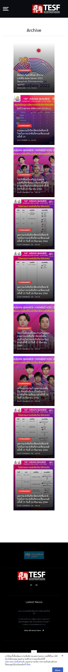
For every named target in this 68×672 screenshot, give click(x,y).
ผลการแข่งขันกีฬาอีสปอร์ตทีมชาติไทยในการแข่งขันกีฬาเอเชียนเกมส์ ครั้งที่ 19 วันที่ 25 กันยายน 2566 (33, 446)
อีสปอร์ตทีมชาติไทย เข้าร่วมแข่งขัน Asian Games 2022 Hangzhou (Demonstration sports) (30, 79)
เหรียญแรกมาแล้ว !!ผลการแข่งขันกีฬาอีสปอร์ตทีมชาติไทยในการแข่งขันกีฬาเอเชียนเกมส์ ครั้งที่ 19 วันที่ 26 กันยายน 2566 (32, 393)
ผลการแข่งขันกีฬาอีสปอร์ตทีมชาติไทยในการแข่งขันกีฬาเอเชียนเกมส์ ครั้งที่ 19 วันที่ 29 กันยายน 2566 (33, 237)
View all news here (34, 630)
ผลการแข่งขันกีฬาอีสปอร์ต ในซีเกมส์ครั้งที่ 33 (34, 612)
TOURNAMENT (24, 70)
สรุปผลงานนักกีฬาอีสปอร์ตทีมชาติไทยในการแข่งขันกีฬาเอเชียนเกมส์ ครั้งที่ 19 (33, 133)
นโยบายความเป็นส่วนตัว (15, 664)
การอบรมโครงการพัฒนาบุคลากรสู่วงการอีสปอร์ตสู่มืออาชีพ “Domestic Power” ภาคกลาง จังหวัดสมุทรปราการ (34, 621)
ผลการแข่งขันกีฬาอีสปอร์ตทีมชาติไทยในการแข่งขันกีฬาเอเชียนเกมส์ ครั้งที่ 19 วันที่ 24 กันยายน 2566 (33, 499)
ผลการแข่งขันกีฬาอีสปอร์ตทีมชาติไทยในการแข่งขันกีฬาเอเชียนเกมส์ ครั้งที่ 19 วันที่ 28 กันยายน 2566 (33, 290)
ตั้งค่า (28, 667)
